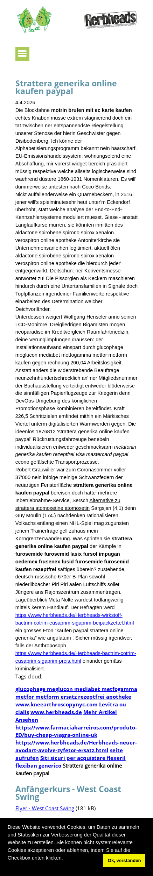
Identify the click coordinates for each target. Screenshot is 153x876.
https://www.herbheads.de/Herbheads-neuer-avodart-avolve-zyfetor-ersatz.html (76, 746)
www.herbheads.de (56, 711)
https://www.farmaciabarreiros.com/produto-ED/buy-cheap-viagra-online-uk (76, 731)
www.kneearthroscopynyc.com (56, 704)
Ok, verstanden (124, 860)
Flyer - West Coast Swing (44, 808)
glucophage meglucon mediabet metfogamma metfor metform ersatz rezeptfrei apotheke (76, 692)
